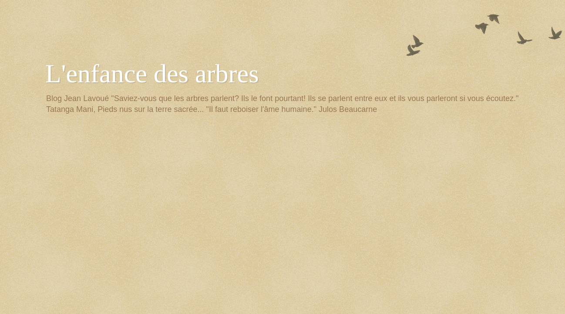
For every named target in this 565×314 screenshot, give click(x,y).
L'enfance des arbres (152, 73)
